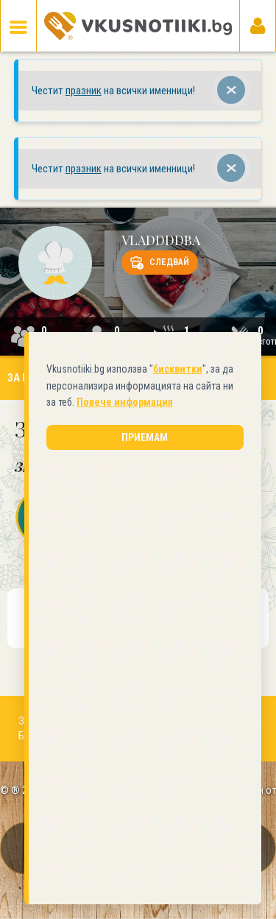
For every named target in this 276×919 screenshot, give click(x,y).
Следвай (159, 263)
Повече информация (103, 450)
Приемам (140, 485)
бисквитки (168, 417)
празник (84, 90)
